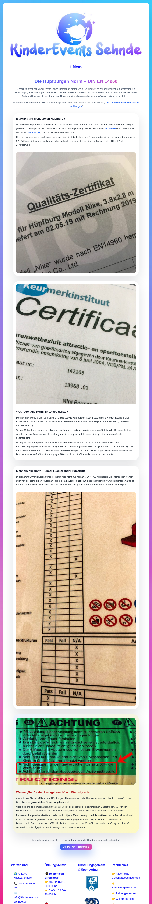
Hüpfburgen (34, 132)
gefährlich (110, 128)
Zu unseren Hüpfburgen (76, 846)
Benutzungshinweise (124, 887)
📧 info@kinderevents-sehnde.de (26, 897)
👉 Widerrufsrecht (123, 898)
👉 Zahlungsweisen (124, 893)
